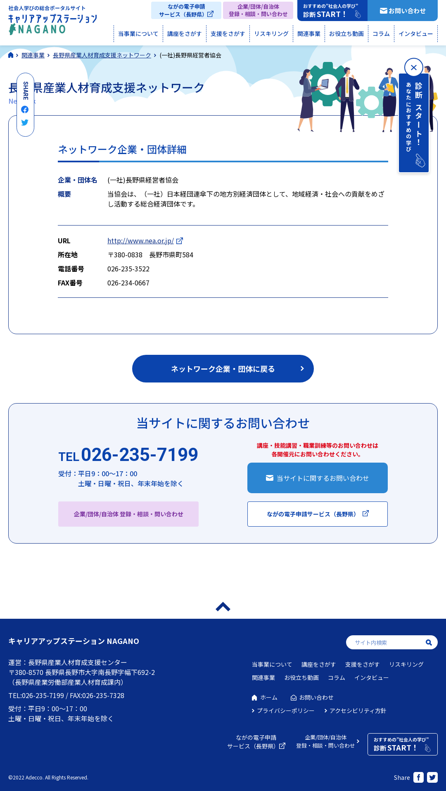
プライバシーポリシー (286, 710)
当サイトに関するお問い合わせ (323, 478)
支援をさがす (228, 33)
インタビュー (416, 33)
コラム (381, 33)
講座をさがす (184, 33)
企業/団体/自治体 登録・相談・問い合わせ (128, 514)
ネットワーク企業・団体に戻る (223, 368)
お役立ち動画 (346, 33)
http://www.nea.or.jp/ (140, 240)
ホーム (269, 697)
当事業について (138, 33)
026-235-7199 (128, 455)
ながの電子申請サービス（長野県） (183, 10)
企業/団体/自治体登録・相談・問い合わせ (258, 10)
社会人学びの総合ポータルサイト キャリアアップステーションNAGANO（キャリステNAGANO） (52, 22)
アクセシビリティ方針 (358, 710)
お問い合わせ (407, 10)
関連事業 (308, 33)
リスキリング (271, 33)
